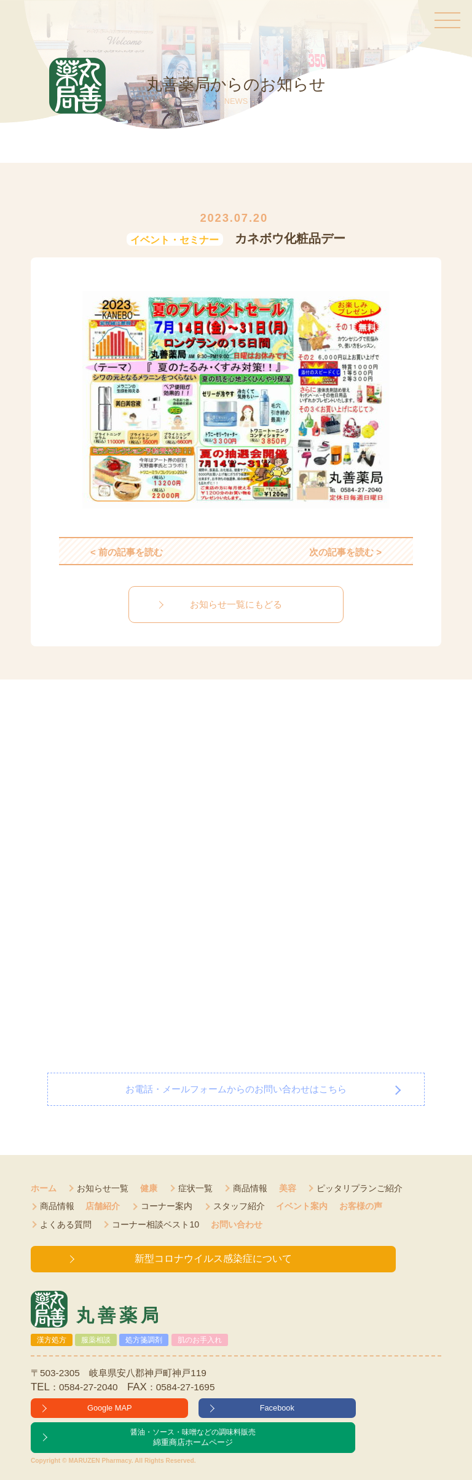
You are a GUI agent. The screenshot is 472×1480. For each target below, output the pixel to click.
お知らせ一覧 (102, 1188)
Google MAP (109, 1407)
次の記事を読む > (345, 552)
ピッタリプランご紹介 (360, 1188)
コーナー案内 (166, 1206)
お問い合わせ (236, 1224)
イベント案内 (302, 1206)
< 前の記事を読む (126, 552)
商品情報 (250, 1188)
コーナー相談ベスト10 (155, 1224)
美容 (287, 1188)
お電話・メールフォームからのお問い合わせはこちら (236, 1089)
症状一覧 (195, 1188)
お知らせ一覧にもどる (236, 604)
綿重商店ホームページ (193, 1437)
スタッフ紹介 (239, 1206)
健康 (148, 1188)
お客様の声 (360, 1206)
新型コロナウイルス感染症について (213, 1258)
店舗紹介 (102, 1206)
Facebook (277, 1407)
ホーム (44, 1188)
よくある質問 (66, 1224)
